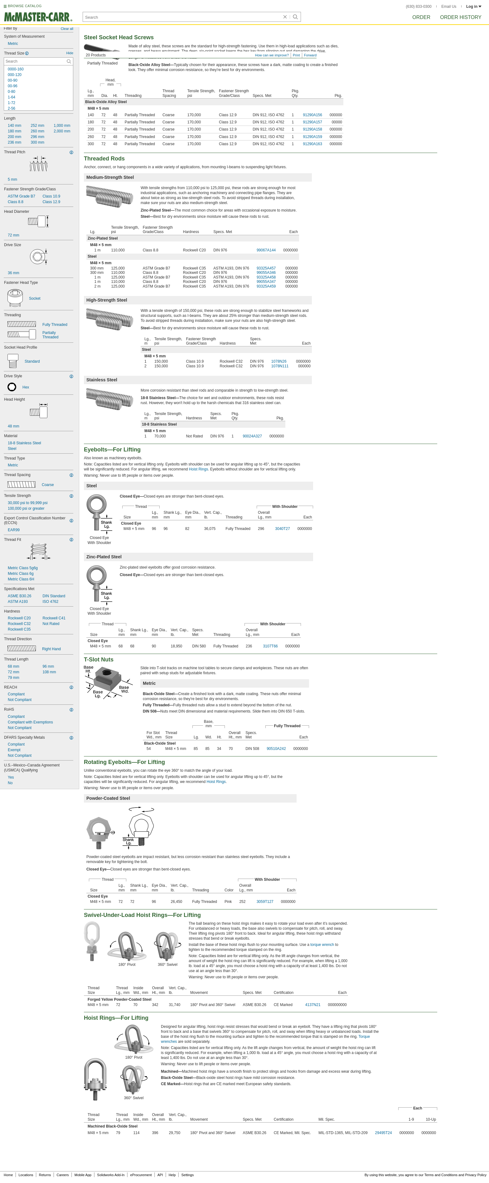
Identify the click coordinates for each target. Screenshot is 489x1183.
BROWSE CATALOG (24, 6)
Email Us (448, 6)
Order (421, 17)
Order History (461, 17)
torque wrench (322, 944)
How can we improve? (272, 55)
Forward (310, 55)
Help (172, 1175)
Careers (62, 1175)
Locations (26, 1175)
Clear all (67, 29)
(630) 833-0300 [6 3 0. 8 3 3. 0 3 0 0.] (419, 6)
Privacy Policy (476, 1175)
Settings (187, 1175)
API (160, 1175)
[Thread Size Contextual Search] (38, 61)
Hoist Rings (198, 469)
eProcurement (141, 1175)
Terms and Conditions (441, 1175)
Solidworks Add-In (110, 1175)
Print (296, 55)
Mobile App (83, 1175)
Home (8, 1175)
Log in (474, 6)
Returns (45, 1175)
